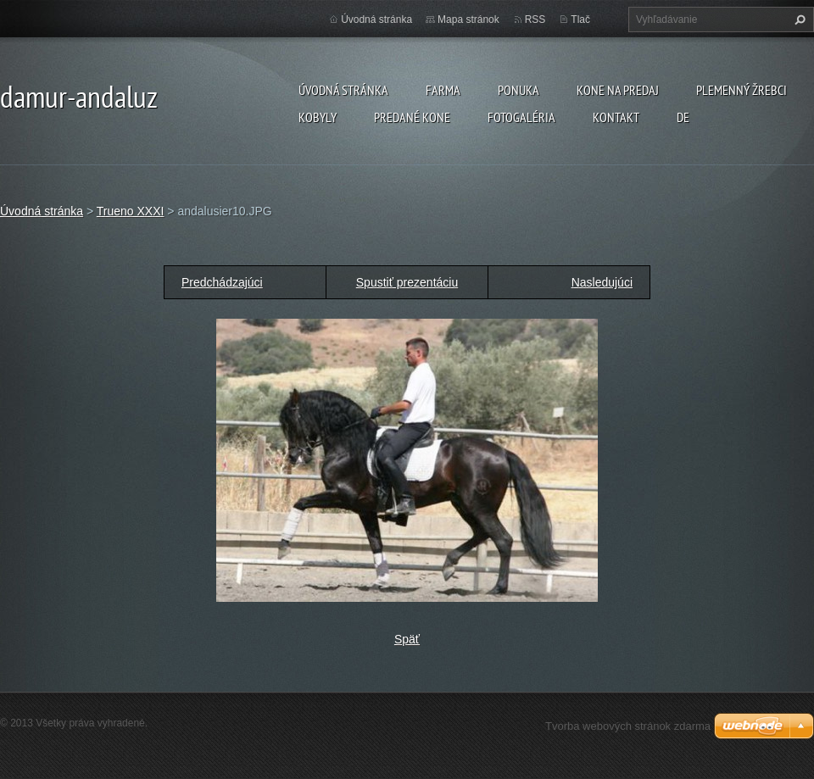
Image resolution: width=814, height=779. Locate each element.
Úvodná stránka (343, 89)
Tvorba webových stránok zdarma (628, 726)
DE (683, 117)
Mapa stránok (468, 19)
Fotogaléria (521, 117)
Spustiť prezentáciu (407, 282)
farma (443, 89)
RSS (535, 19)
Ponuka (518, 89)
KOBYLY (317, 117)
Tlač (580, 19)
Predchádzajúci (222, 282)
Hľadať (798, 19)
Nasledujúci (602, 282)
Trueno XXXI (130, 211)
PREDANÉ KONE (412, 117)
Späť (407, 639)
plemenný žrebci (741, 89)
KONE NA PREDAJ (618, 89)
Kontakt (616, 117)
